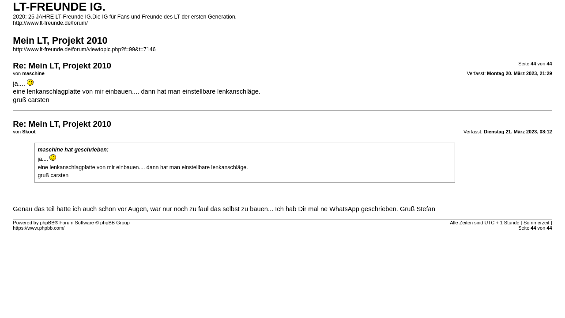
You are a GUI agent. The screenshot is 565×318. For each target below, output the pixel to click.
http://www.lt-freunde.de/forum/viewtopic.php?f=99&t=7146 (84, 49)
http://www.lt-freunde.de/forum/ (50, 23)
